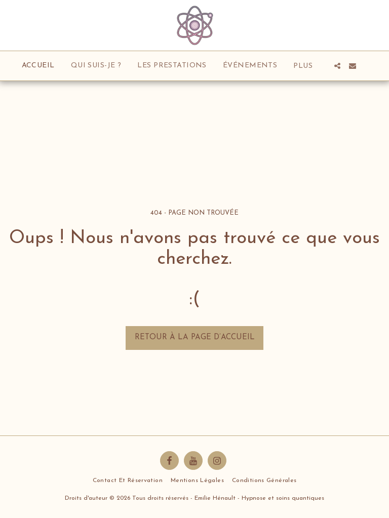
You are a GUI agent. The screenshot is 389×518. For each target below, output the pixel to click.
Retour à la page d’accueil (195, 337)
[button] (337, 65)
